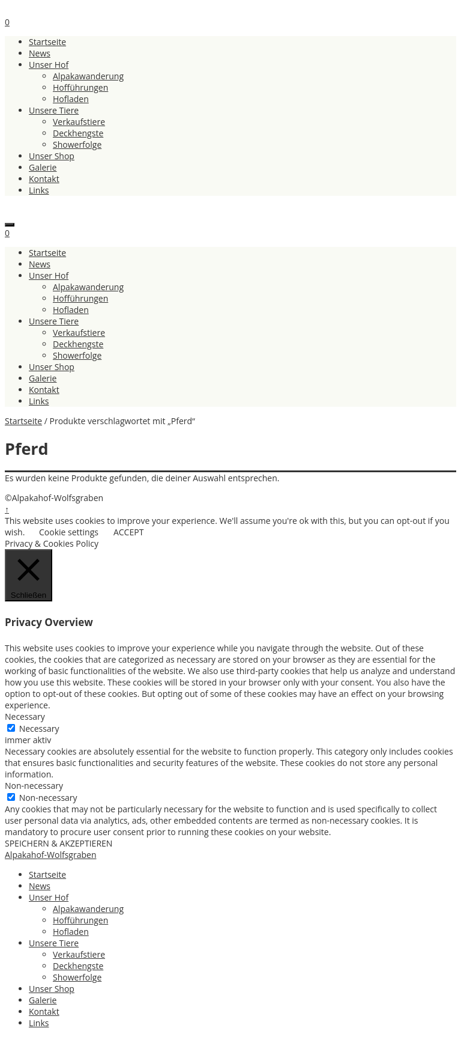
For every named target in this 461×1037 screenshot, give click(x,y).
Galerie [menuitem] (42, 1000)
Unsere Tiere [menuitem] (54, 943)
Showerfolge (77, 144)
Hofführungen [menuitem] (80, 920)
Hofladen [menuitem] (71, 931)
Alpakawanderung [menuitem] (88, 908)
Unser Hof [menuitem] (48, 897)
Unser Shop (51, 156)
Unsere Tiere (54, 110)
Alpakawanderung (88, 76)
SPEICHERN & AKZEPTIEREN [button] (58, 843)
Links (39, 190)
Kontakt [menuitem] (44, 1011)
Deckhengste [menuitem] (78, 966)
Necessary (39, 728)
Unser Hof (48, 64)
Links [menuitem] (39, 1023)
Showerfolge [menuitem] (77, 977)
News (39, 53)
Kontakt (44, 178)
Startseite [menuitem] (47, 874)
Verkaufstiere (79, 121)
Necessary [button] (25, 716)
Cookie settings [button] (68, 532)
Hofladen (71, 99)
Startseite (47, 41)
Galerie (42, 167)
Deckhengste (78, 133)
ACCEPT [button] (128, 532)
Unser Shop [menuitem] (51, 988)
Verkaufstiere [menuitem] (79, 954)
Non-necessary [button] (34, 785)
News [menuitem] (39, 886)
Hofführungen (80, 87)
